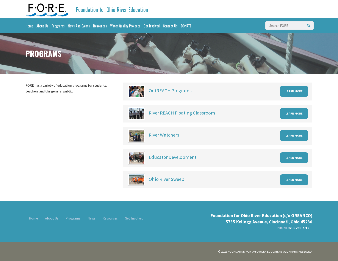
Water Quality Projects (125, 26)
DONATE (186, 26)
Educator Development (172, 157)
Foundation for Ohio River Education (112, 9)
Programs (58, 26)
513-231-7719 (299, 228)
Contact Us (170, 26)
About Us (42, 26)
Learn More (294, 91)
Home (29, 26)
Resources (100, 26)
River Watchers (164, 135)
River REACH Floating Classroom (182, 113)
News (91, 218)
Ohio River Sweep (166, 179)
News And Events (79, 26)
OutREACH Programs (170, 91)
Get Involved (152, 26)
